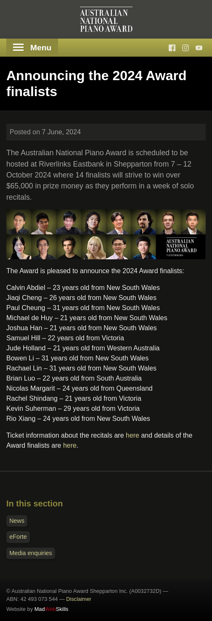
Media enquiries (30, 553)
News (16, 520)
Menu (32, 47)
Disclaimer (78, 599)
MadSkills (51, 609)
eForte (18, 536)
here (132, 435)
